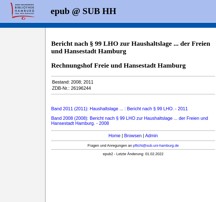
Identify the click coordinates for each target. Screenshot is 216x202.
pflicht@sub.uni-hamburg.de (156, 145)
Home (115, 135)
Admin (151, 135)
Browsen (132, 135)
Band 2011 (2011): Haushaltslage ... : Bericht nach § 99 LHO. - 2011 (119, 108)
